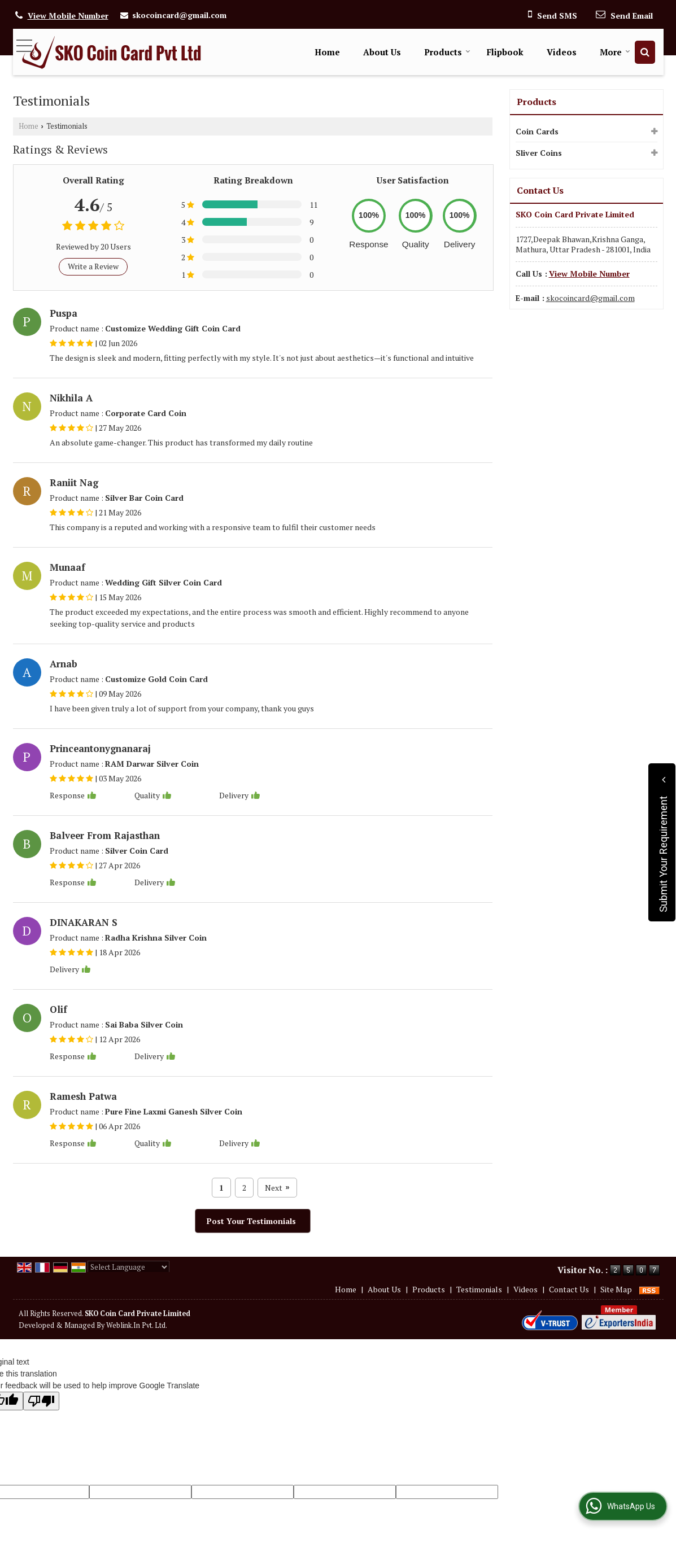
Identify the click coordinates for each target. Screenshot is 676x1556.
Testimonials (479, 1289)
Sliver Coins (539, 152)
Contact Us (569, 1289)
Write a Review (93, 266)
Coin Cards (537, 131)
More (615, 52)
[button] (68, 15)
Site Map (616, 1289)
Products (447, 52)
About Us (382, 52)
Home (327, 52)
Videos (562, 52)
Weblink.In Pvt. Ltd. (136, 1325)
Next (277, 1188)
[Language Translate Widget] (128, 1267)
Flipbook (505, 52)
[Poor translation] (41, 1401)
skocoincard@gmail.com (179, 15)
